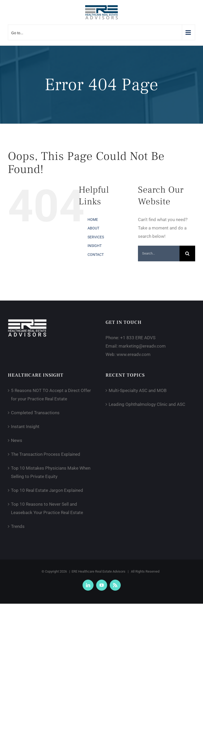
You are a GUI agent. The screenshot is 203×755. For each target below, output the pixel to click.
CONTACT (96, 254)
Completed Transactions (35, 412)
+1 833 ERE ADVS (137, 337)
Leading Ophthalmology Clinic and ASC (147, 404)
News (16, 440)
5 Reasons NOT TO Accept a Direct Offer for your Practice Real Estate (51, 394)
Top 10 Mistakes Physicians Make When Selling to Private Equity (50, 472)
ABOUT (93, 228)
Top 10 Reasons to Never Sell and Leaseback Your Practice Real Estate (47, 508)
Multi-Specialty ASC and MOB (138, 390)
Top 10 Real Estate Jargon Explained (47, 490)
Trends (18, 526)
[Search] (187, 253)
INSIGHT (95, 246)
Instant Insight (25, 426)
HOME (93, 219)
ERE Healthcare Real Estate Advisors (98, 571)
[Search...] (158, 253)
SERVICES (96, 237)
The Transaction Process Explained (45, 454)
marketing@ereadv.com (142, 346)
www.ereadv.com (133, 354)
